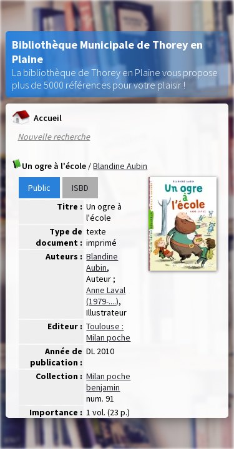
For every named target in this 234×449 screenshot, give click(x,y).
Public (39, 187)
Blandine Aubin (120, 165)
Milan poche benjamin (108, 381)
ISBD (80, 187)
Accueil (36, 117)
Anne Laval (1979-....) (105, 295)
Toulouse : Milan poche (108, 332)
